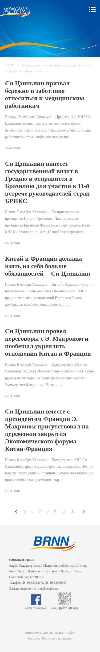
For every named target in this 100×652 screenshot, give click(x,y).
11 (73, 511)
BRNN (9, 65)
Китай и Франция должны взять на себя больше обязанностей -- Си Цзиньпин (47, 266)
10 (64, 511)
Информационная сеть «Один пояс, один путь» (54, 65)
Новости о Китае (36, 71)
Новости (11, 71)
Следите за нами (36, 606)
